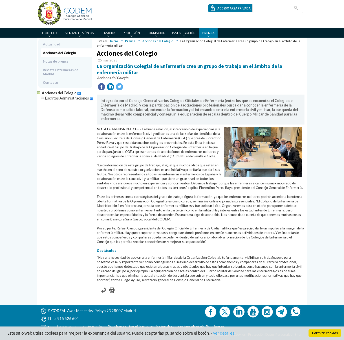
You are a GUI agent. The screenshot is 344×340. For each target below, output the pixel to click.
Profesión (131, 33)
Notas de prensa (55, 61)
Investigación (184, 33)
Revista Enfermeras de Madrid (60, 72)
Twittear (119, 86)
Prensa (208, 33)
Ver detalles (223, 333)
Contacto (50, 82)
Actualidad (51, 44)
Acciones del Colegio (157, 41)
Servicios (108, 33)
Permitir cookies (325, 333)
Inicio (114, 41)
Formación (156, 33)
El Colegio (49, 33)
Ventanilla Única (79, 33)
